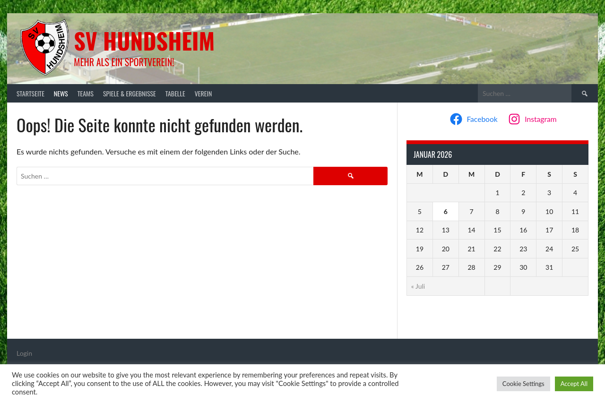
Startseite (30, 93)
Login (24, 353)
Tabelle (175, 93)
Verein (203, 93)
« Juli (418, 286)
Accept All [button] (574, 383)
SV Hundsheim (144, 40)
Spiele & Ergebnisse (129, 93)
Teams (86, 93)
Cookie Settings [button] (523, 383)
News (61, 93)
